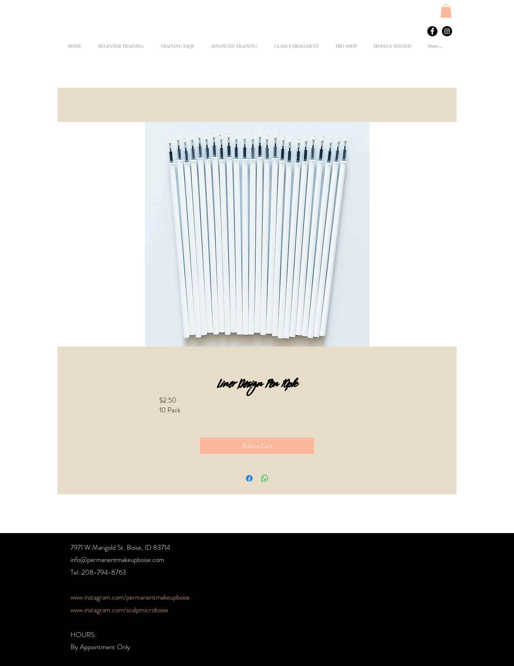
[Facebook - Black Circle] (432, 31)
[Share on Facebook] (249, 478)
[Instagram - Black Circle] (447, 31)
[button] (446, 11)
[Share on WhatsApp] (265, 478)
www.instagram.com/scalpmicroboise (119, 610)
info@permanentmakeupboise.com (117, 559)
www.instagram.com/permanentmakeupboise (130, 597)
